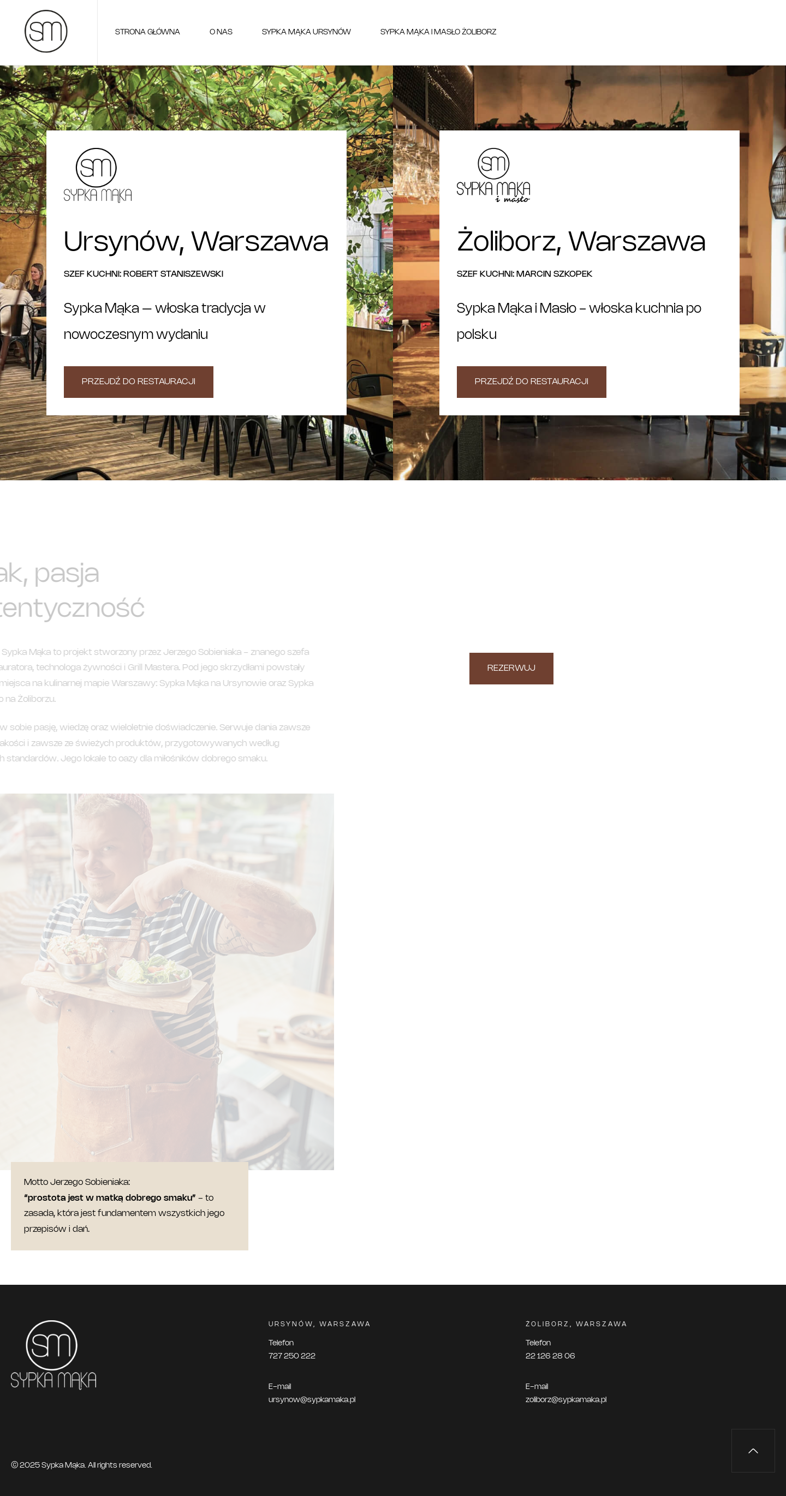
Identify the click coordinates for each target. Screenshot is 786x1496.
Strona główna (147, 32)
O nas (221, 32)
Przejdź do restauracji (138, 382)
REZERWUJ (511, 668)
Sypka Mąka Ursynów (306, 32)
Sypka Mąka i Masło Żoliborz (438, 32)
